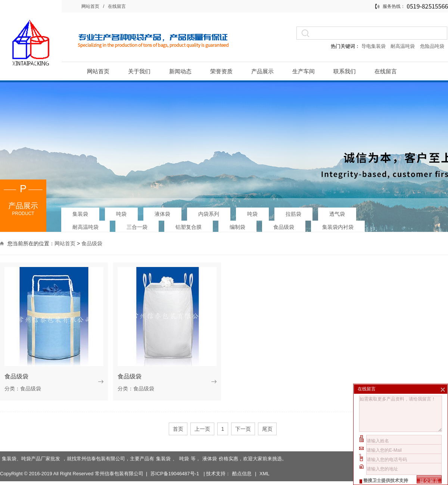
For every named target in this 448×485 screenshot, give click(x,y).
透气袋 (337, 212)
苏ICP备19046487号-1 (175, 461)
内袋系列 (208, 212)
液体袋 (162, 212)
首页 (178, 429)
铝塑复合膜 (188, 225)
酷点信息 (242, 461)
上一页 (202, 429)
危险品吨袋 (432, 46)
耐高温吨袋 (403, 46)
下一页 (243, 429)
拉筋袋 (293, 212)
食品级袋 (283, 225)
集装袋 (80, 212)
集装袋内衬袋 (338, 225)
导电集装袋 (373, 46)
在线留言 (117, 6)
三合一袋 (137, 225)
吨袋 (121, 212)
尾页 (267, 429)
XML (264, 461)
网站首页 (90, 6)
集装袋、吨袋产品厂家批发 (31, 446)
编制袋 (237, 225)
